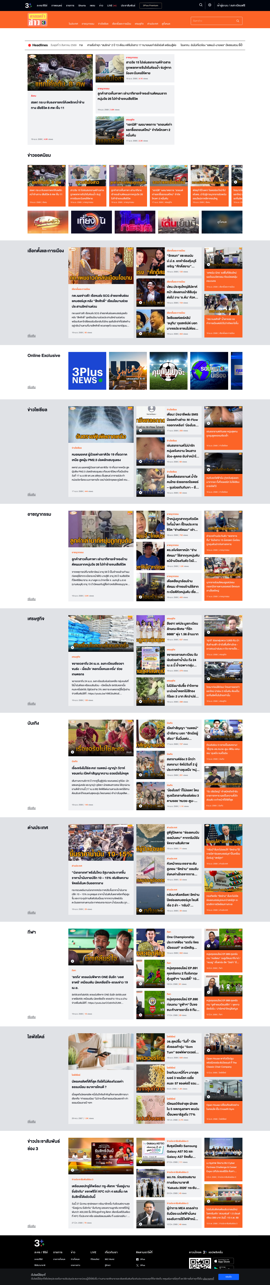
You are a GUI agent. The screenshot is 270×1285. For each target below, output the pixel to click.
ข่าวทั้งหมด (75, 1259)
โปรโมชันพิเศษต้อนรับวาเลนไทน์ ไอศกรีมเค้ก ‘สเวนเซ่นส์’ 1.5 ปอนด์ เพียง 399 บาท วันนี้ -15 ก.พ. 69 (223, 1214)
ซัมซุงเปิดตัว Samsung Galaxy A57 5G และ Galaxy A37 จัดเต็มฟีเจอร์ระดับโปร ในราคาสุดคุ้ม (182, 1151)
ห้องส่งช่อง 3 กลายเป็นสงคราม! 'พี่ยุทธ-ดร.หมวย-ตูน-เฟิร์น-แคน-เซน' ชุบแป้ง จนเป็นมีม (223, 749)
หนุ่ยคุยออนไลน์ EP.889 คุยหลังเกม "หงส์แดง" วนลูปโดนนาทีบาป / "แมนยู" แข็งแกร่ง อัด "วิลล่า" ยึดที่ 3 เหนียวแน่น (223, 958)
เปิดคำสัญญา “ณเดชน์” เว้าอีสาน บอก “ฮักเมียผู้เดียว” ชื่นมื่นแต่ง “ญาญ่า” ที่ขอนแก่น (182, 733)
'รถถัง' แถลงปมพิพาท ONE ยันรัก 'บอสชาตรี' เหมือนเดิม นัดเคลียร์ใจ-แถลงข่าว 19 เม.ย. (100, 982)
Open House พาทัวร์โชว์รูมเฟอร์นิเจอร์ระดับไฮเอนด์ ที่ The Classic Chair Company (221, 1063)
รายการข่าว (75, 1265)
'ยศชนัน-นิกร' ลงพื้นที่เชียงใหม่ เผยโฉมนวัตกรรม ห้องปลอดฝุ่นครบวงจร (221, 277)
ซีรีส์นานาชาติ (39, 1265)
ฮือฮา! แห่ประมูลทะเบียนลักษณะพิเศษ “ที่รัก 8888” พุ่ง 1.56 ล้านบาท (183, 628)
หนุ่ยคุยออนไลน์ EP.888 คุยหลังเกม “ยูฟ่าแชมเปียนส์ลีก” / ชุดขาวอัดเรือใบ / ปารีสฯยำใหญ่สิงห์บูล (222, 1005)
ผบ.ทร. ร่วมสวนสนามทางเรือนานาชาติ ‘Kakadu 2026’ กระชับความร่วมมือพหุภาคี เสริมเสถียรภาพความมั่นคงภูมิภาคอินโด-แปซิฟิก (181, 1182)
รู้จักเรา (108, 1265)
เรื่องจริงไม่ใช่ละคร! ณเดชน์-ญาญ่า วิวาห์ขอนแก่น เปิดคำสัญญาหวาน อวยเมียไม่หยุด (100, 771)
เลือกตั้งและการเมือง (121, 24)
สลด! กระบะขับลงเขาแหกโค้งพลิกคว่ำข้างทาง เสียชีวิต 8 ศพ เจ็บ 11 (57, 105)
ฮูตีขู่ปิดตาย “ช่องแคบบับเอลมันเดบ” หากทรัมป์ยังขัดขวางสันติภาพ (183, 837)
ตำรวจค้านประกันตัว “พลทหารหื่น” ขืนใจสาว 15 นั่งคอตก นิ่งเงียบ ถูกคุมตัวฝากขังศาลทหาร (223, 540)
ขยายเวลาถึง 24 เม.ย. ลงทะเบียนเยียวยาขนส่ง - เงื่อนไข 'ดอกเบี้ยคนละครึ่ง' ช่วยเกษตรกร (98, 669)
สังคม (33, 96)
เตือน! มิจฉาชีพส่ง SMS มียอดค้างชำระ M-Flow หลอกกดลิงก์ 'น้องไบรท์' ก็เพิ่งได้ (182, 419)
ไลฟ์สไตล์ (36, 1037)
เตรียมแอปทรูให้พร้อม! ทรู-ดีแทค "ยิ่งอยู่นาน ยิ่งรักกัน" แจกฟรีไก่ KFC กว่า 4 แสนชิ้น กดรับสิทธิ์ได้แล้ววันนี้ (101, 1191)
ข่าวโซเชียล (103, 24)
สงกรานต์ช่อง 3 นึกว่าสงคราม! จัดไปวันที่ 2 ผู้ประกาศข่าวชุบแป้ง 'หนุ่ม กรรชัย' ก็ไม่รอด (183, 764)
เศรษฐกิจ (139, 24)
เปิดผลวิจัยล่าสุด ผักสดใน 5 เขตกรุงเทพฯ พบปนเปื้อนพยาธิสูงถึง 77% (183, 1109)
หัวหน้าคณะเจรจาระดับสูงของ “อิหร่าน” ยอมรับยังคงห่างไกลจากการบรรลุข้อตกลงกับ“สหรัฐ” (183, 869)
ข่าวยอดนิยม (39, 155)
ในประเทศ (73, 24)
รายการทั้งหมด (59, 1259)
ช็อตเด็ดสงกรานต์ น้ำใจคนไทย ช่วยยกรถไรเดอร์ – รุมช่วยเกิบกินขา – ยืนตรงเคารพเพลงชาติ (183, 482)
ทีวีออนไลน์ (95, 1259)
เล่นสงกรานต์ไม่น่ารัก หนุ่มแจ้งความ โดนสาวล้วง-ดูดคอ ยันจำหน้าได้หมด (182, 450)
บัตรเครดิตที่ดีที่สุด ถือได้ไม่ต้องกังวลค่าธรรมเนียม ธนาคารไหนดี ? (97, 1084)
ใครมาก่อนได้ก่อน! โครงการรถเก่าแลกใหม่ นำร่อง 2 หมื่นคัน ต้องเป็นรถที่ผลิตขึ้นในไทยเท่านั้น (223, 691)
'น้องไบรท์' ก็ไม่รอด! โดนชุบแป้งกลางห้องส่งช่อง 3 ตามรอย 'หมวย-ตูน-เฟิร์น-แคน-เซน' (183, 795)
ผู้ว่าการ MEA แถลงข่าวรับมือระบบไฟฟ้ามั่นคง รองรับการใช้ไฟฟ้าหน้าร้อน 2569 (182, 1213)
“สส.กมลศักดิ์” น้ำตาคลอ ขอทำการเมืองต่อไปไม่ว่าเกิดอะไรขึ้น (222, 321)
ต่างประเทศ (152, 24)
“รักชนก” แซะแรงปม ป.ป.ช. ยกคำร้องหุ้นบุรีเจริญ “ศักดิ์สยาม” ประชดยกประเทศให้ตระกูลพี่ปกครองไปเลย (182, 261)
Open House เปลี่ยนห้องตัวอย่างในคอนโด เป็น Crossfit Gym (222, 1107)
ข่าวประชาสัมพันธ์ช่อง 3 (44, 1145)
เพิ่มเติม (32, 336)
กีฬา (32, 932)
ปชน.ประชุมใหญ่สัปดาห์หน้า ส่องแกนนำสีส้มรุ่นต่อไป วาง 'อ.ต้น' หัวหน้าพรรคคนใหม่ (183, 292)
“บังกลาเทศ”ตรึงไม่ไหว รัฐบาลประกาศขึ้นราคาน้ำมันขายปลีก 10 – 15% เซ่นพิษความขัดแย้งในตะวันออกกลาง (100, 877)
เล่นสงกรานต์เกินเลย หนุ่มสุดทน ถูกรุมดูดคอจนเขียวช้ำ (222, 434)
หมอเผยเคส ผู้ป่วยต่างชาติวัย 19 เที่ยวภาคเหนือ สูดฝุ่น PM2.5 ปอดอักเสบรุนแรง (99, 457)
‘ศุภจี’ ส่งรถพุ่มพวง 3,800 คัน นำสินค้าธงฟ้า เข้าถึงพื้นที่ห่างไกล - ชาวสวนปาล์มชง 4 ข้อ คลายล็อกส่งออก (222, 645)
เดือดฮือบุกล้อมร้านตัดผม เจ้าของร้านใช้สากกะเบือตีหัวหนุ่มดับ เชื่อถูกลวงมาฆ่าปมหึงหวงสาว (183, 586)
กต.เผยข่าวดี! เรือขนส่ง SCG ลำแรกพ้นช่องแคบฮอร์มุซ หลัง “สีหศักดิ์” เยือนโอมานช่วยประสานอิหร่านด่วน (100, 301)
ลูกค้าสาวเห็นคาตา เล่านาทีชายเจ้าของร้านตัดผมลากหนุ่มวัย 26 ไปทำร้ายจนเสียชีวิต (132, 96)
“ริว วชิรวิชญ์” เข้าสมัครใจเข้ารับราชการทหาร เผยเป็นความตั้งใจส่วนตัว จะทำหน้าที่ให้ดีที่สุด (222, 796)
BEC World (109, 1259)
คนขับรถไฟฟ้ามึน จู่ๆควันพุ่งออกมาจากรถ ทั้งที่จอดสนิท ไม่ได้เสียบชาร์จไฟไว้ (223, 482)
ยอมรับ (229, 1276)
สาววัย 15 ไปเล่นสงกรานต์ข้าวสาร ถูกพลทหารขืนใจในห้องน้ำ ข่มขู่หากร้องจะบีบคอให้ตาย (148, 67)
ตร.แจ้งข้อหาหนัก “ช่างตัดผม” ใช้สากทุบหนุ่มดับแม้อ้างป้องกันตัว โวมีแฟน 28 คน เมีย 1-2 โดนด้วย (183, 555)
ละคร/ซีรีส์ (38, 1259)
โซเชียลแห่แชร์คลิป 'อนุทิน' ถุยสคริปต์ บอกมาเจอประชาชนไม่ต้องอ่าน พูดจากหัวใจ (182, 323)
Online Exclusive (44, 355)
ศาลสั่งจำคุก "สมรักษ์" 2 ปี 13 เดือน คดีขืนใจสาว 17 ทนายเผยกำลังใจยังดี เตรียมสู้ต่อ (163, 45)
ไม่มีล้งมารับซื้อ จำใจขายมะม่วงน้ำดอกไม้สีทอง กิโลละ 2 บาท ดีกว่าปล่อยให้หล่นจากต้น (183, 691)
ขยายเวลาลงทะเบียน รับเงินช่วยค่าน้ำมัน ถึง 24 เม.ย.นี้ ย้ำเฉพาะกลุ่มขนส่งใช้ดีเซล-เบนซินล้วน (183, 660)
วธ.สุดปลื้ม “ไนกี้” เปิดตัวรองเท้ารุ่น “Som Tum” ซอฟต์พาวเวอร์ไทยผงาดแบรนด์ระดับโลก (181, 1046)
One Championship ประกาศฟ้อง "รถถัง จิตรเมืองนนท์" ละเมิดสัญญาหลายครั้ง (183, 942)
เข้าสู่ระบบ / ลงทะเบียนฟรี (231, 5)
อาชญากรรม (88, 24)
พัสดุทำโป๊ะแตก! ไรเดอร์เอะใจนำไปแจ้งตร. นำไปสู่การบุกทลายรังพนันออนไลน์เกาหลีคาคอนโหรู (209, 194)
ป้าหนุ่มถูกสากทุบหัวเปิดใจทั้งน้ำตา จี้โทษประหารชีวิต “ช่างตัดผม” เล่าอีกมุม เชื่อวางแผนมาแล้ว (183, 524)
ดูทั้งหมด (166, 24)
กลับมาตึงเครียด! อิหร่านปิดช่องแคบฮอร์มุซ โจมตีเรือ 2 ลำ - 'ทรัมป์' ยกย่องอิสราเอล (183, 900)
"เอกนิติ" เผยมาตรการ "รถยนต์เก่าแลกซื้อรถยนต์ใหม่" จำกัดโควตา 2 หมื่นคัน (149, 129)
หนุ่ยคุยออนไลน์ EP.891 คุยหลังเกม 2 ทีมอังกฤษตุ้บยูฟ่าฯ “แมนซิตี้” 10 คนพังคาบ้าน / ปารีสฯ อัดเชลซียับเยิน (182, 973)
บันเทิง (33, 723)
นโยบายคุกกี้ (208, 1279)
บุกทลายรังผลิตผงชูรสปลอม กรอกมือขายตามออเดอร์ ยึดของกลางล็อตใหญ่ (223, 586)
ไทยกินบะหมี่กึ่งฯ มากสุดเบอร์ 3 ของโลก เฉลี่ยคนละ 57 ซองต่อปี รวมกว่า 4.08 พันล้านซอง (182, 1077)
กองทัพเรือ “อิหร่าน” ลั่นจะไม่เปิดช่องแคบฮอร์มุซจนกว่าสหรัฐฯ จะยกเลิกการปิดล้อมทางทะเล (222, 900)
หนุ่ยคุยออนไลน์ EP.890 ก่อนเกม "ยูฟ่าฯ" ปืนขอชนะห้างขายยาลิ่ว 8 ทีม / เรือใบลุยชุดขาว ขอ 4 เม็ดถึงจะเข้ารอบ (183, 1004)
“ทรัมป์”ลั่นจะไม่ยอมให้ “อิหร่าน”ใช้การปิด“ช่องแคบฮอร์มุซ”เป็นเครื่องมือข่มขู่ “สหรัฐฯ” (223, 854)
